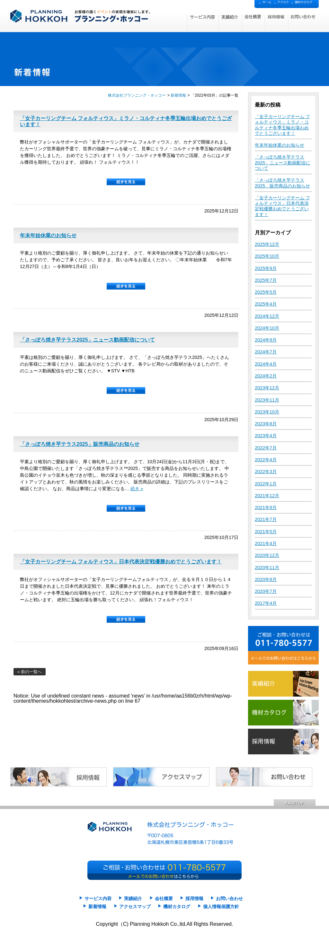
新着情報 (178, 95)
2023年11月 (267, 400)
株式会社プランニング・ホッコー (137, 95)
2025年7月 (266, 280)
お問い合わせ (229, 898)
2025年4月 (266, 304)
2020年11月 (267, 567)
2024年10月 (267, 328)
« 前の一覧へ (29, 671)
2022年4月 (266, 459)
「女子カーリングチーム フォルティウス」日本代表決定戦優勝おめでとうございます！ (121, 561)
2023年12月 (267, 387)
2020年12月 (267, 555)
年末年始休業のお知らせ (48, 235)
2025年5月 (266, 292)
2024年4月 (266, 364)
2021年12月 (267, 495)
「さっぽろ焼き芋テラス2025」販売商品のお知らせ (79, 444)
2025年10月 (267, 256)
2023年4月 (266, 435)
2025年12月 (267, 244)
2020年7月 (266, 591)
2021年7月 (266, 519)
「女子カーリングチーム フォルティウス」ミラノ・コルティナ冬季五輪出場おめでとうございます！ (282, 125)
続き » (136, 488)
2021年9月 (266, 507)
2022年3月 (266, 471)
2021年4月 (266, 543)
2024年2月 (266, 375)
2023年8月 (266, 423)
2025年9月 (266, 268)
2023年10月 (267, 411)
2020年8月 (266, 579)
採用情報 (194, 898)
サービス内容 (97, 898)
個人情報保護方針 (221, 906)
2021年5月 (266, 531)
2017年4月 (266, 603)
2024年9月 (266, 340)
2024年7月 (266, 351)
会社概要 (164, 898)
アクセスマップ (135, 906)
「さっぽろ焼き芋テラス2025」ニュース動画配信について (87, 340)
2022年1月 (266, 483)
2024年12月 (267, 316)
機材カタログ (176, 906)
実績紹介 (133, 898)
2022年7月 (266, 447)
